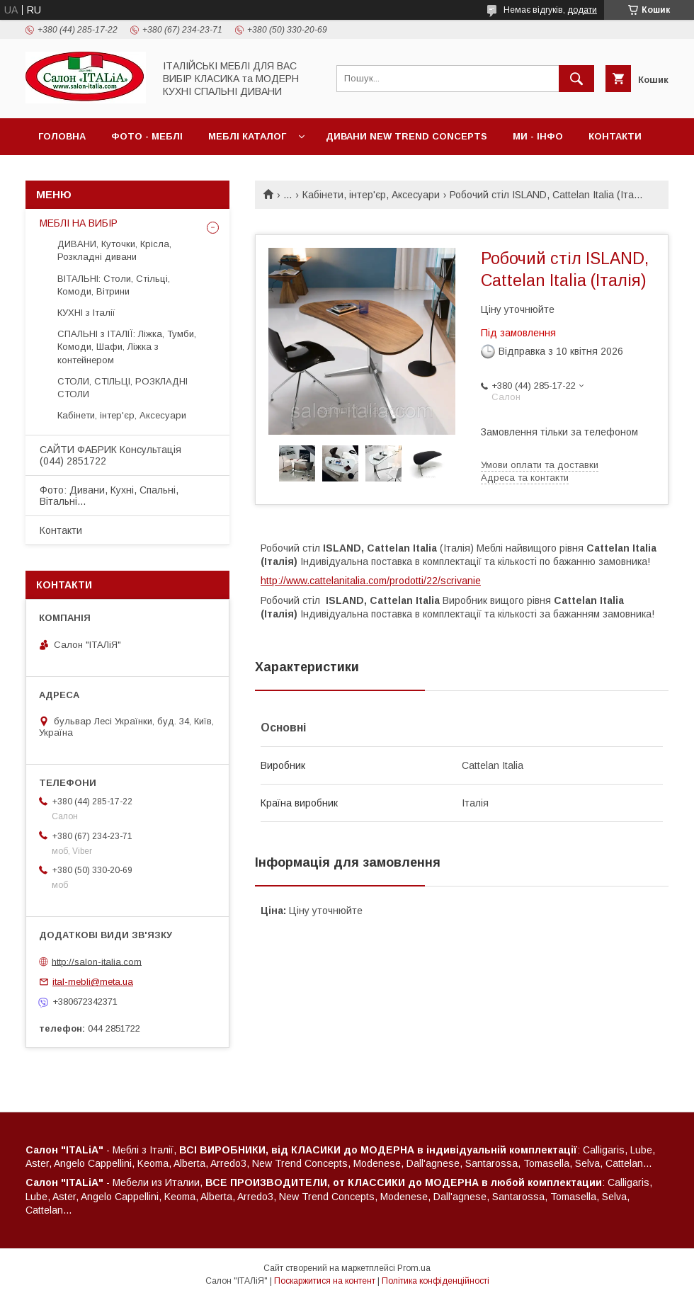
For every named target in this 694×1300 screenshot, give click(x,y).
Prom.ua (414, 1268)
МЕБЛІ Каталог (247, 136)
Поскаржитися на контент (324, 1281)
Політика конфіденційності (435, 1281)
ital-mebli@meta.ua (92, 981)
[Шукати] (576, 78)
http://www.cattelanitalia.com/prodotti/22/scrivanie (371, 580)
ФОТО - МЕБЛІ (147, 136)
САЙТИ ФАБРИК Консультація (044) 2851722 (110, 455)
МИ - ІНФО (538, 136)
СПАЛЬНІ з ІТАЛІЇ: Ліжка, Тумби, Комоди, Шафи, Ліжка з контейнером (126, 347)
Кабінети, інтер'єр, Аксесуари (371, 194)
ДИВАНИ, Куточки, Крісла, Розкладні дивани (114, 250)
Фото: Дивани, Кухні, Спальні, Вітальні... (109, 495)
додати (582, 10)
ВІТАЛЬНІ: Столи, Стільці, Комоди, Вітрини (113, 285)
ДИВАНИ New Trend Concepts (406, 136)
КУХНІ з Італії (86, 312)
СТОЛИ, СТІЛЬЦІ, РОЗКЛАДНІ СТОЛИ (122, 387)
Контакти (615, 136)
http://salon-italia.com (97, 961)
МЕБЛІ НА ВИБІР (79, 223)
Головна (62, 136)
